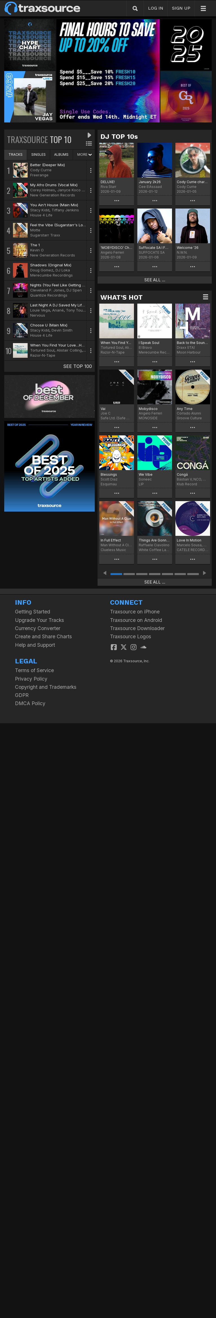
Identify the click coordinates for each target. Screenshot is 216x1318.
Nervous (37, 315)
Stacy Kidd (39, 210)
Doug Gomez (41, 270)
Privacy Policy (31, 679)
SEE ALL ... (154, 279)
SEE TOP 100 (77, 366)
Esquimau (109, 484)
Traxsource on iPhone (135, 612)
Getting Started (32, 612)
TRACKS (15, 154)
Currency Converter (37, 628)
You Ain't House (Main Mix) (54, 205)
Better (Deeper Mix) (47, 165)
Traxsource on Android (136, 620)
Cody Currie (41, 170)
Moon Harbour (188, 352)
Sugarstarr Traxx (45, 235)
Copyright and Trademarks (45, 687)
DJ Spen (74, 290)
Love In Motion (189, 540)
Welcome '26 (188, 247)
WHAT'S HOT (121, 297)
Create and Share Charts (43, 636)
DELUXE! (108, 182)
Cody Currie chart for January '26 (193, 182)
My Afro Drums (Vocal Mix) (54, 185)
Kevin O (37, 250)
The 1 (35, 245)
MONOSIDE (148, 418)
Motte (35, 230)
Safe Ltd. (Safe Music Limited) (117, 418)
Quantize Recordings (48, 295)
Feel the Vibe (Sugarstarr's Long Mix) (63, 225)
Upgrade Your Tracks (39, 620)
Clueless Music (113, 550)
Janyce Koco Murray (75, 190)
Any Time (185, 409)
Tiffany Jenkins (65, 210)
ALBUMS (61, 154)
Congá (182, 474)
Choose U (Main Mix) (48, 325)
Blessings (109, 474)
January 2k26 (150, 182)
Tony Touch (76, 310)
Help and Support (35, 645)
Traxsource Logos (130, 636)
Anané (58, 310)
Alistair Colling (69, 350)
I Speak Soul (149, 343)
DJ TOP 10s (119, 137)
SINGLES (38, 154)
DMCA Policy (30, 703)
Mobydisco (148, 409)
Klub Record (187, 484)
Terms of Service (34, 670)
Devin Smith (62, 330)
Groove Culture (189, 418)
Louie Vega (40, 310)
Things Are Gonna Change (155, 540)
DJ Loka (63, 270)
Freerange (39, 175)
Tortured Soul (42, 350)
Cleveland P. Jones (47, 290)
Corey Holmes (42, 190)
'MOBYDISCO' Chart (117, 247)
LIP (141, 484)
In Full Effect (111, 540)
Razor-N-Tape (42, 355)
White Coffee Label (155, 550)
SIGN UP (181, 8)
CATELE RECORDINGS (193, 550)
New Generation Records (52, 195)
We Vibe (146, 474)
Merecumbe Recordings (51, 275)
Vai (103, 409)
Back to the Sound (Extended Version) (193, 343)
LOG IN (155, 8)
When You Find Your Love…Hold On (117, 343)
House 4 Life (41, 215)
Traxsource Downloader (137, 628)
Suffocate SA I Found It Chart (155, 247)
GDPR (22, 695)
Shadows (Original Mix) (50, 265)
